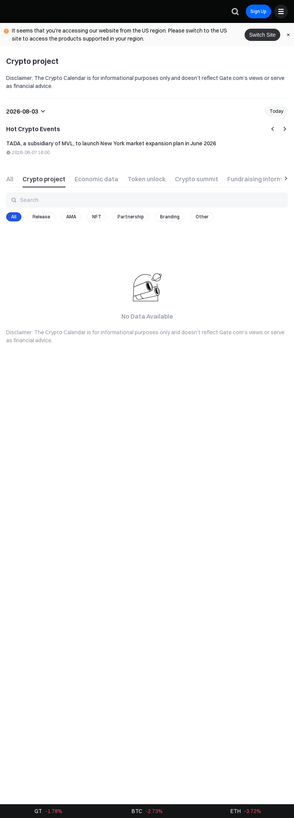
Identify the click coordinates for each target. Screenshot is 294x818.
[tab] (12, 178)
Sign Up (258, 11)
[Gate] (12, 11)
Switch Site (262, 35)
